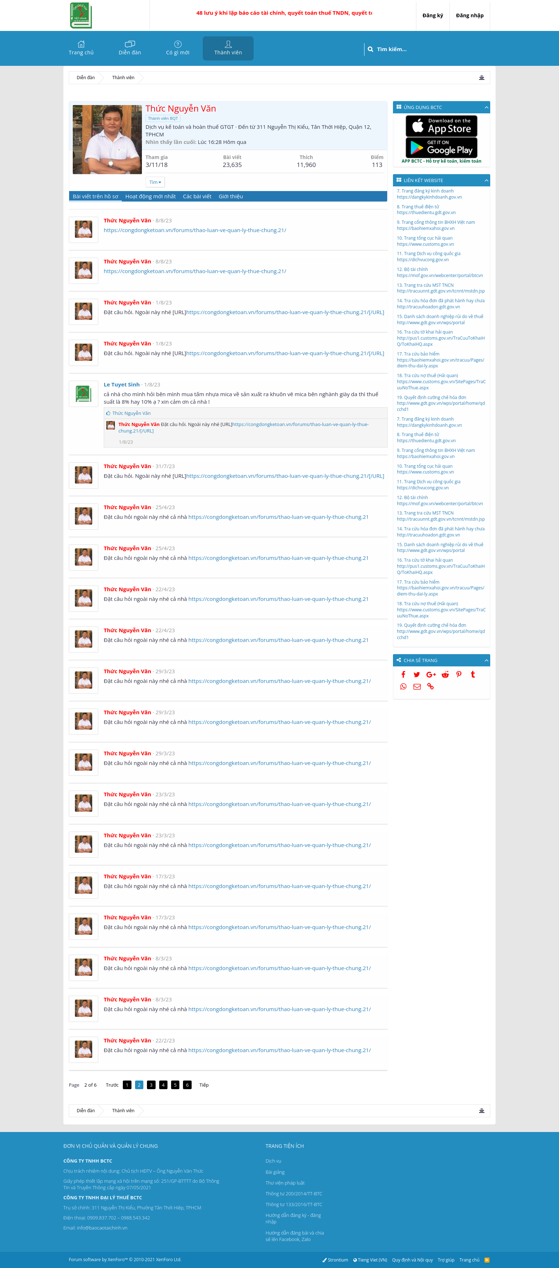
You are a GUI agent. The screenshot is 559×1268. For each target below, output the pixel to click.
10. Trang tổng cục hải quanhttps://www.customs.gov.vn (425, 241)
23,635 (232, 164)
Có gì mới (177, 52)
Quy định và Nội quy (412, 1260)
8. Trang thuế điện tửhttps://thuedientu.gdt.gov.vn (426, 210)
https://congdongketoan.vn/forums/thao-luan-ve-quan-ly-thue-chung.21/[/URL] (285, 312)
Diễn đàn (129, 52)
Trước (112, 1085)
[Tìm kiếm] (433, 49)
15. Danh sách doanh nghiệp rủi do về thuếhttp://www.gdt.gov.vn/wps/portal (440, 319)
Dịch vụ (273, 1161)
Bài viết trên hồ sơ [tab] (95, 196)
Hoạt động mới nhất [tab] (150, 196)
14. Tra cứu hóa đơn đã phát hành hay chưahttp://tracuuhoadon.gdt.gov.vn (441, 304)
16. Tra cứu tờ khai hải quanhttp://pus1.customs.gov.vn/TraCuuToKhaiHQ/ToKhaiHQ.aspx (441, 338)
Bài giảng (275, 1172)
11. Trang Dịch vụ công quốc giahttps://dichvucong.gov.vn (429, 256)
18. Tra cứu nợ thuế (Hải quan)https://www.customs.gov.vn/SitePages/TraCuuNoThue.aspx (441, 381)
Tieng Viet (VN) (370, 1260)
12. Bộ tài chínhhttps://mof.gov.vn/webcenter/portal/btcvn (440, 272)
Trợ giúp (446, 1260)
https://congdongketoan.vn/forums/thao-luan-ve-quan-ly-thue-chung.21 (278, 516)
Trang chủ (81, 52)
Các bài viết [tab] (197, 196)
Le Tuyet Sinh (122, 384)
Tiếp (204, 1085)
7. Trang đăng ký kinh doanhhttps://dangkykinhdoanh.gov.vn (429, 194)
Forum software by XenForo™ (125, 1259)
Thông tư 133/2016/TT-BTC (294, 1204)
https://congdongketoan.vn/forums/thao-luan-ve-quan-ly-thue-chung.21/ (195, 230)
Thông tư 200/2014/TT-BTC (294, 1193)
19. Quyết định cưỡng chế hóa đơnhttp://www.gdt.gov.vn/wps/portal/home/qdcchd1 (441, 403)
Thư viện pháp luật (285, 1182)
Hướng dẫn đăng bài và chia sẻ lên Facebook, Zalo (295, 1235)
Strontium (335, 1260)
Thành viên (228, 52)
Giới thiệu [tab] (231, 196)
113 (377, 164)
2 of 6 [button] (90, 1085)
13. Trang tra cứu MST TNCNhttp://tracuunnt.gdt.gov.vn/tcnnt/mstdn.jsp (441, 288)
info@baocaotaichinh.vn (102, 1227)
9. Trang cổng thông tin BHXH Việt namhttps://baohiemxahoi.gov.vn (436, 225)
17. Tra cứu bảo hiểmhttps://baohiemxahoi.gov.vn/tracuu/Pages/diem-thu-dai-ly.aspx (440, 360)
